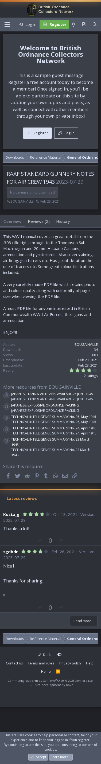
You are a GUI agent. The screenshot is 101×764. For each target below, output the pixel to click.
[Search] (95, 24)
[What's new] (84, 24)
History (63, 221)
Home (46, 671)
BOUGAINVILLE (22, 201)
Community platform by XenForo (51, 681)
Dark (44, 654)
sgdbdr (10, 551)
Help (90, 663)
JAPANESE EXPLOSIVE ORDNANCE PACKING (45, 405)
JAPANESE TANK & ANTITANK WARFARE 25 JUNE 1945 (52, 393)
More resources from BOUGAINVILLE (42, 387)
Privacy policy (70, 663)
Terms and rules (41, 663)
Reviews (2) (39, 221)
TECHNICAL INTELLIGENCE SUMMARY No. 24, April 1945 (53, 428)
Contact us (14, 663)
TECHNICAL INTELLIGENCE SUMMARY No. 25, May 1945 (53, 416)
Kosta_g (11, 514)
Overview (12, 221)
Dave (69, 685)
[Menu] (7, 24)
